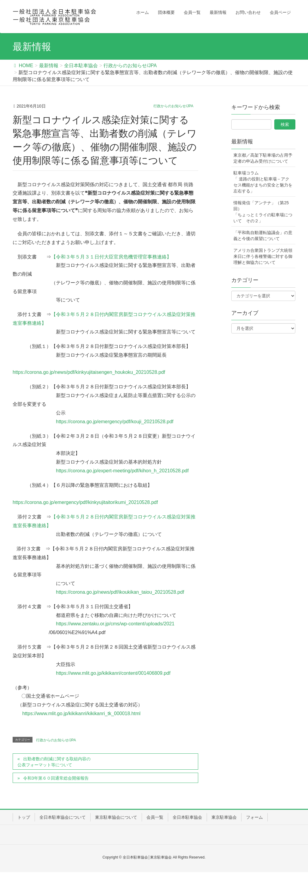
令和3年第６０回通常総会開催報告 (56, 778)
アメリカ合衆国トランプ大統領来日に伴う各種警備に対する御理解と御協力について (262, 256)
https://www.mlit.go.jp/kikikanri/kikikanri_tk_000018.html (81, 713)
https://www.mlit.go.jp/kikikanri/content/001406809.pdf (113, 673)
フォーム (254, 817)
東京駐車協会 (224, 817)
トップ (23, 817)
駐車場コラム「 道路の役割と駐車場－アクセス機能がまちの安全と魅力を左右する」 (262, 181)
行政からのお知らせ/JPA (173, 106)
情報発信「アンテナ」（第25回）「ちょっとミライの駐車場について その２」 (262, 211)
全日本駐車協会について (62, 817)
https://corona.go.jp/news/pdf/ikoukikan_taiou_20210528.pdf (120, 592)
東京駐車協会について (116, 817)
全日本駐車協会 (187, 817)
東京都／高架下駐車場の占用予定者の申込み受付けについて (262, 158)
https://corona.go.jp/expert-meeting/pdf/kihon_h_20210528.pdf (122, 470)
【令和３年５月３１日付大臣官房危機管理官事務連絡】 (111, 256)
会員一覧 (154, 817)
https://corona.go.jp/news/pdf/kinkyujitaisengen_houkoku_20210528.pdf (89, 372)
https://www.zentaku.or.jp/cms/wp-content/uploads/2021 (115, 623)
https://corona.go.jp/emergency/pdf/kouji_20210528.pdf (115, 421)
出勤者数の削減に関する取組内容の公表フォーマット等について (54, 761)
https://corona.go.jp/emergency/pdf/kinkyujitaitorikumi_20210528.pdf (85, 502)
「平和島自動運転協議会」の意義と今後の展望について (262, 235)
